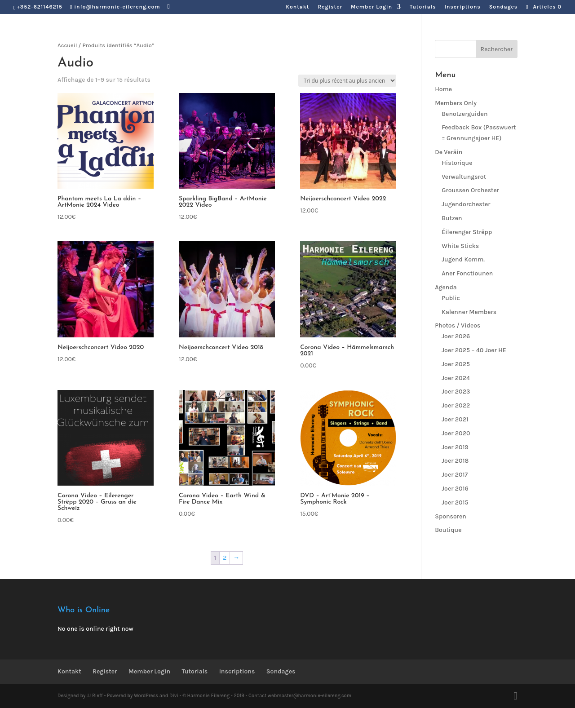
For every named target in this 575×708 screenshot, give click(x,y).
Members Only (456, 103)
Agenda (446, 287)
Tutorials (423, 7)
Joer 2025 (456, 364)
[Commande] (347, 81)
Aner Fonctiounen (467, 273)
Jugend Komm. (463, 259)
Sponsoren (450, 516)
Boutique (448, 530)
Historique (457, 163)
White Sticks (460, 246)
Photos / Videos (457, 325)
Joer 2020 (456, 433)
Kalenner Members (469, 312)
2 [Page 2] (224, 558)
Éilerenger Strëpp (467, 232)
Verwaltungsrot (464, 177)
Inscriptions (462, 7)
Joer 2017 (455, 474)
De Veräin (448, 152)
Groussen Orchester (470, 190)
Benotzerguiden (464, 114)
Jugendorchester (466, 204)
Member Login (371, 7)
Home (443, 89)
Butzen (452, 218)
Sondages (503, 7)
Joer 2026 (456, 336)
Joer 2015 (455, 502)
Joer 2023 (456, 391)
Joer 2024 (456, 378)
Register (330, 7)
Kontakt (297, 7)
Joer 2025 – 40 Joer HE (474, 350)
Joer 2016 (455, 488)
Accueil (67, 45)
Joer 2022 (456, 405)
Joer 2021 (455, 419)
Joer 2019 (455, 447)
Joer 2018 (455, 461)
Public (451, 298)
